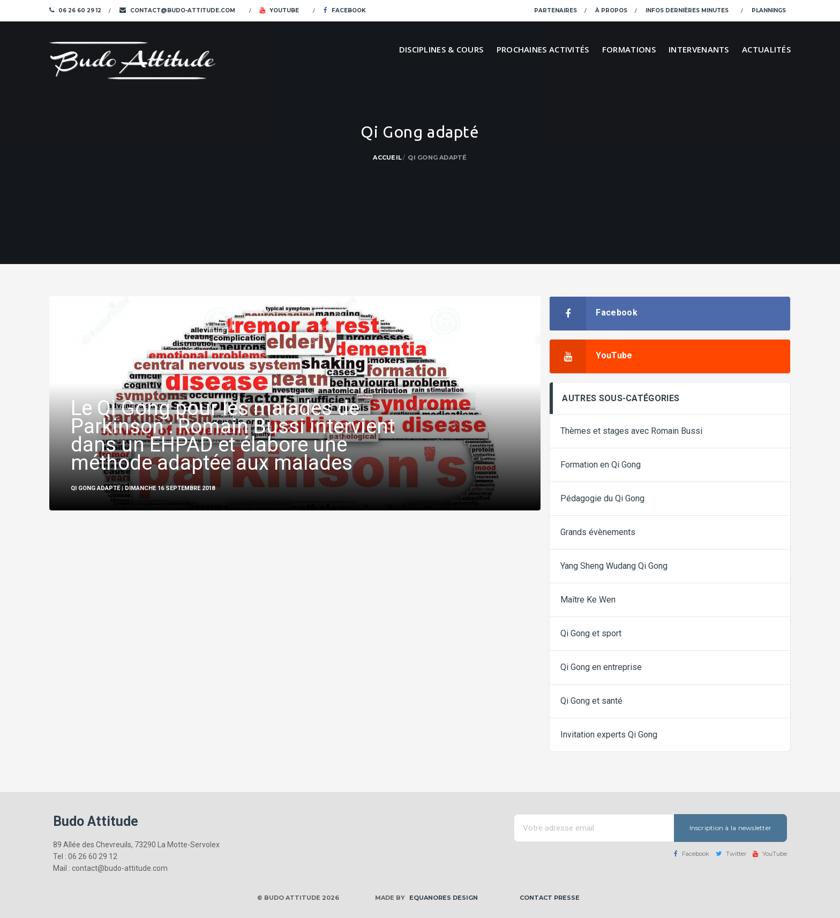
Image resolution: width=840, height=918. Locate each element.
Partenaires (555, 10)
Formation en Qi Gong (600, 465)
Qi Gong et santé (591, 701)
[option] (295, 403)
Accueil (387, 157)
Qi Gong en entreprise (601, 667)
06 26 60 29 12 (75, 10)
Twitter (731, 853)
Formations (629, 49)
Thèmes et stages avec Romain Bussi (631, 431)
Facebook (345, 10)
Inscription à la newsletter (730, 828)
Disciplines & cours (441, 49)
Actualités (766, 49)
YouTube (279, 10)
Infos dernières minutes (687, 10)
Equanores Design (443, 897)
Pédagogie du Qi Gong (602, 498)
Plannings (769, 10)
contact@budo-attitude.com (177, 10)
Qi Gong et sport (590, 633)
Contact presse (550, 897)
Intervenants (699, 49)
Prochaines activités (543, 49)
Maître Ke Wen (588, 600)
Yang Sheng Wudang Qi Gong (614, 566)
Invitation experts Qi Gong (608, 734)
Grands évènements (597, 532)
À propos (611, 10)
